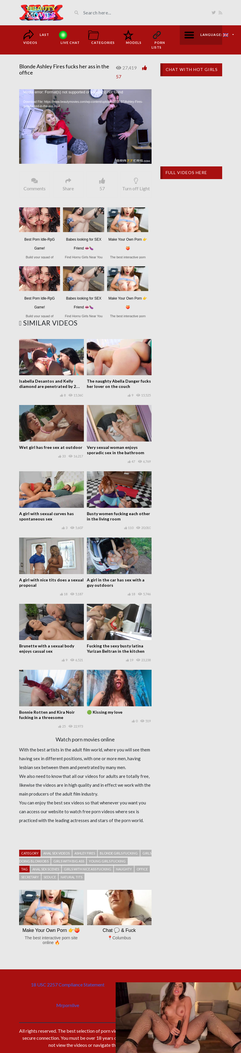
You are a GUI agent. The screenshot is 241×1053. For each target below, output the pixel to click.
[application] (85, 126)
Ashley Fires (84, 853)
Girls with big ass (68, 861)
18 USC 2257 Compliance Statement (67, 984)
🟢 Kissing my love (104, 712)
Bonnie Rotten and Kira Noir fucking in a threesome (47, 715)
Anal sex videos (56, 853)
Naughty (124, 869)
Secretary (30, 877)
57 (118, 76)
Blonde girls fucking (119, 853)
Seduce (50, 877)
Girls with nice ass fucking (87, 869)
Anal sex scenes (45, 869)
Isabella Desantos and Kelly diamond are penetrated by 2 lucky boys (47, 386)
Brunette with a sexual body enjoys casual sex (46, 648)
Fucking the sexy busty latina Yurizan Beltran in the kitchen (115, 648)
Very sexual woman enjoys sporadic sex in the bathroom (115, 450)
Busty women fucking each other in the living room (118, 516)
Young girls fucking (107, 861)
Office (142, 869)
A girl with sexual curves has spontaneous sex (46, 516)
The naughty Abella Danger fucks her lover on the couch (119, 383)
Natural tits (71, 877)
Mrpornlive (67, 1005)
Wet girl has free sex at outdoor (50, 447)
